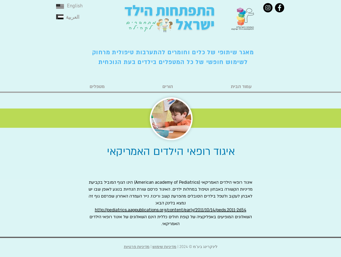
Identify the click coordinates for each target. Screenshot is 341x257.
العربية (72, 17)
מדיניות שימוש (164, 247)
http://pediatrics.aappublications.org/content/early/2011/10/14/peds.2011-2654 (170, 210)
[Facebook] (279, 7)
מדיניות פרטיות (137, 247)
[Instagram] (268, 7)
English (75, 6)
